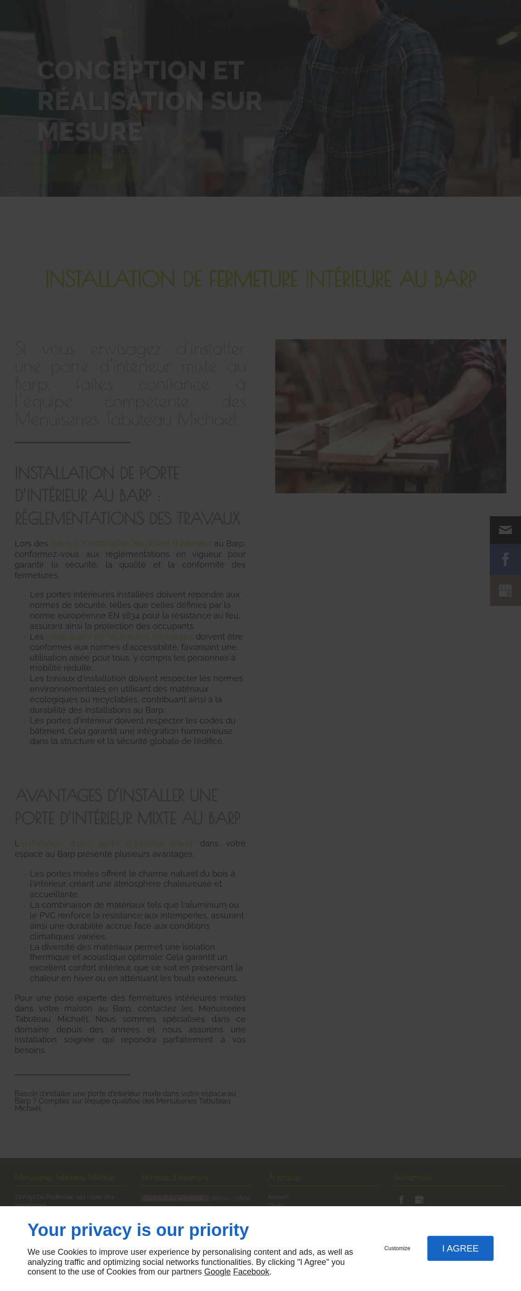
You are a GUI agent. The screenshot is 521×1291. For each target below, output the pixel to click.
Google (217, 1271)
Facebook (251, 1271)
